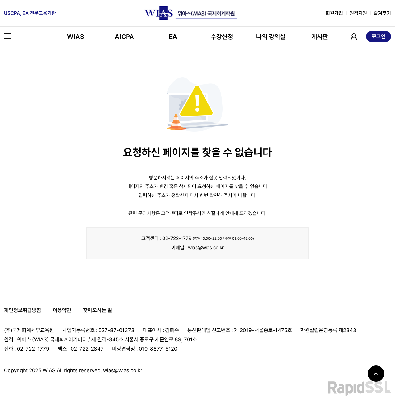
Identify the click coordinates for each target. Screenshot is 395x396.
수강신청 (222, 36)
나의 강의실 (270, 36)
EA (173, 36)
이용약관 (62, 310)
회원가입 (334, 13)
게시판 (319, 36)
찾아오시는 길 (97, 310)
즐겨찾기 (382, 13)
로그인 (378, 36)
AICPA (124, 36)
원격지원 (358, 13)
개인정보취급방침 (22, 310)
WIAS (75, 36)
